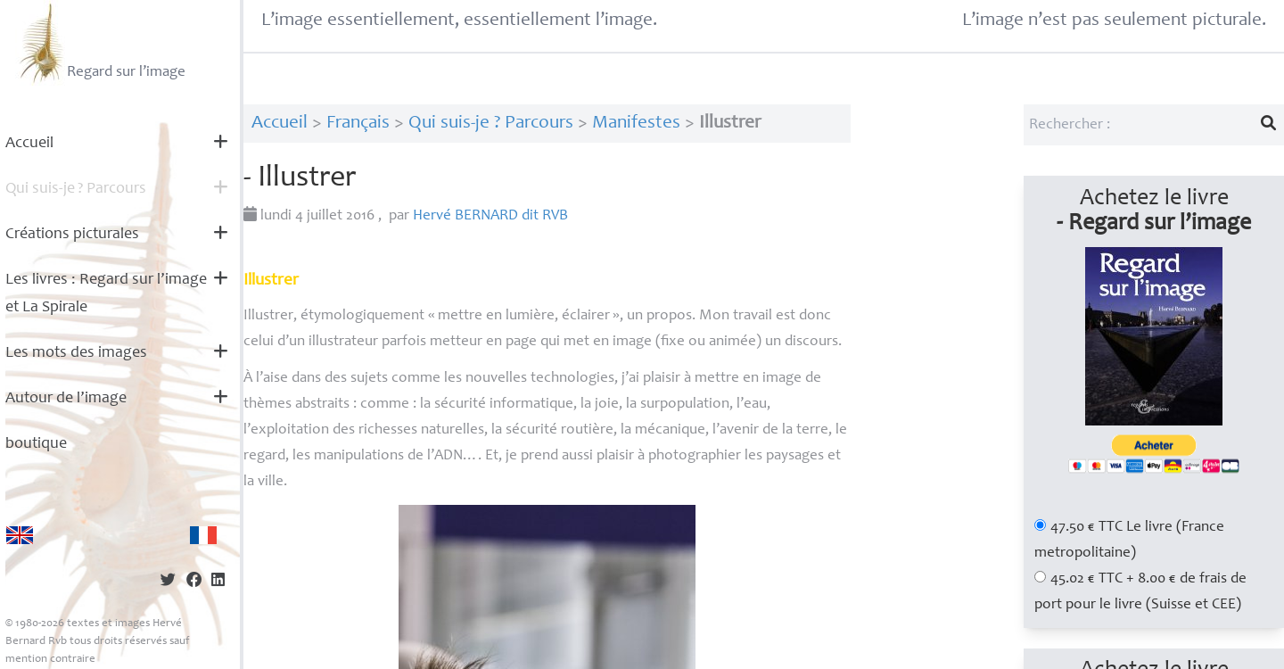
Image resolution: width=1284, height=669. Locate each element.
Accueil (29, 144)
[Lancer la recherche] (1269, 124)
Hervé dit (490, 216)
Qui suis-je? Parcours (75, 189)
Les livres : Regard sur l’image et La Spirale (106, 294)
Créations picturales (72, 235)
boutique (36, 444)
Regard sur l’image (100, 43)
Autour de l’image (66, 399)
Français (358, 123)
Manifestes (636, 123)
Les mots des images (76, 353)
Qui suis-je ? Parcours (490, 123)
